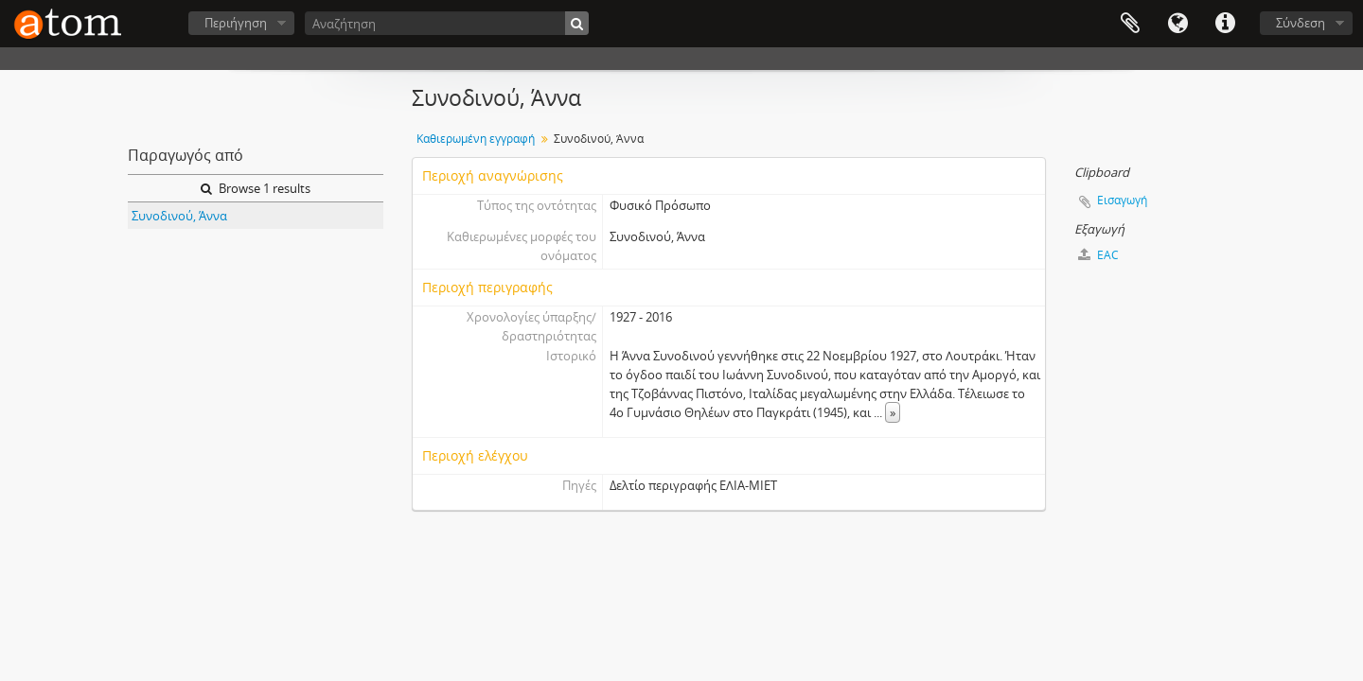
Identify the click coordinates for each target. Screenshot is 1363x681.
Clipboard (1130, 23)
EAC (1098, 255)
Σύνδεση (1300, 22)
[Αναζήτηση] (447, 23)
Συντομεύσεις (1224, 23)
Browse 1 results (255, 188)
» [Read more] (892, 412)
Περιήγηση (235, 22)
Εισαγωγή (1122, 200)
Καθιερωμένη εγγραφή (475, 139)
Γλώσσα (1177, 23)
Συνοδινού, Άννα (179, 215)
